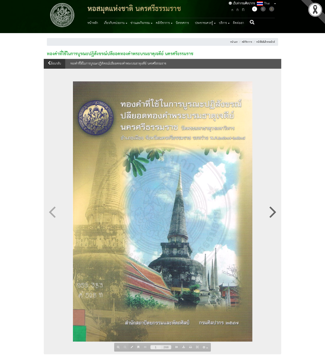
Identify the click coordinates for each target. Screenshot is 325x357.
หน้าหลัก (93, 23)
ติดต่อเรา (238, 23)
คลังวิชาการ (247, 42)
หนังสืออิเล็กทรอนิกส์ (265, 42)
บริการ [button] (223, 23)
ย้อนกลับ (54, 64)
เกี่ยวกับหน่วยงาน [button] (114, 23)
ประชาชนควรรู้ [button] (204, 23)
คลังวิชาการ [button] (163, 23)
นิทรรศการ (182, 23)
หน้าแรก (234, 42)
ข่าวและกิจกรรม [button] (140, 23)
